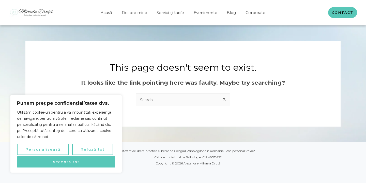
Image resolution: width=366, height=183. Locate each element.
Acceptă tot (66, 162)
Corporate (251, 12)
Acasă (111, 12)
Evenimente (204, 12)
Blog (228, 12)
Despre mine (137, 12)
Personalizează (42, 149)
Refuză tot (93, 149)
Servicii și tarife (171, 12)
